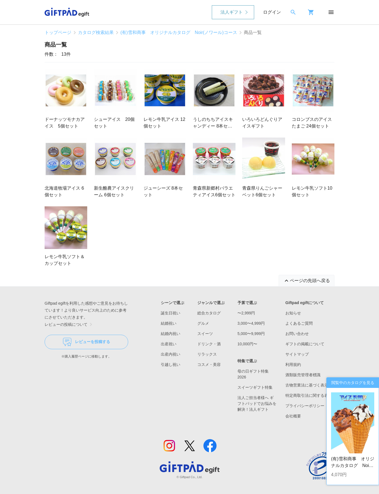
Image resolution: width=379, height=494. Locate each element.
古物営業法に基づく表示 (306, 385)
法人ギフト (231, 12)
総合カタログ (209, 313)
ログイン (272, 12)
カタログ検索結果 (96, 32)
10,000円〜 (247, 344)
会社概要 (293, 416)
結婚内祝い (170, 333)
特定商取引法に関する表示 (308, 395)
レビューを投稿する (86, 342)
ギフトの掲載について (304, 344)
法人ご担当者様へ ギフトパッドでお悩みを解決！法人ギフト (256, 403)
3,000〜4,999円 (251, 323)
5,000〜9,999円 (251, 333)
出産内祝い (170, 354)
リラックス (207, 354)
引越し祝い (170, 364)
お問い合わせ (297, 333)
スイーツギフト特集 (255, 387)
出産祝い (168, 344)
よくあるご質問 (299, 323)
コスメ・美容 (209, 364)
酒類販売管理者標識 (302, 375)
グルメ (203, 323)
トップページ (58, 32)
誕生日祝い (170, 313)
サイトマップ (297, 354)
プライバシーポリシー (304, 405)
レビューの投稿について (69, 324)
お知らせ (293, 313)
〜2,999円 (246, 313)
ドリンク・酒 (209, 344)
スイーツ (205, 333)
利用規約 (293, 364)
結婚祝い (168, 323)
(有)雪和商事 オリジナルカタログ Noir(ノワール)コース (178, 32)
